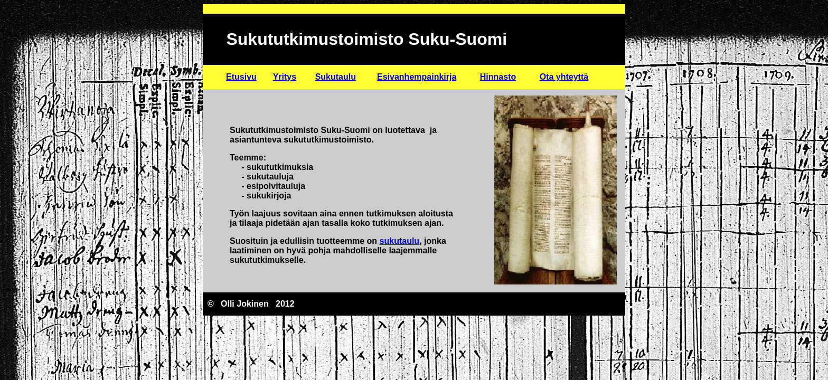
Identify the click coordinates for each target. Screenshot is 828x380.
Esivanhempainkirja (416, 76)
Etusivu (241, 76)
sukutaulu (400, 240)
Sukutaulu (335, 76)
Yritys (284, 76)
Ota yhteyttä (564, 76)
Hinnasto (498, 76)
